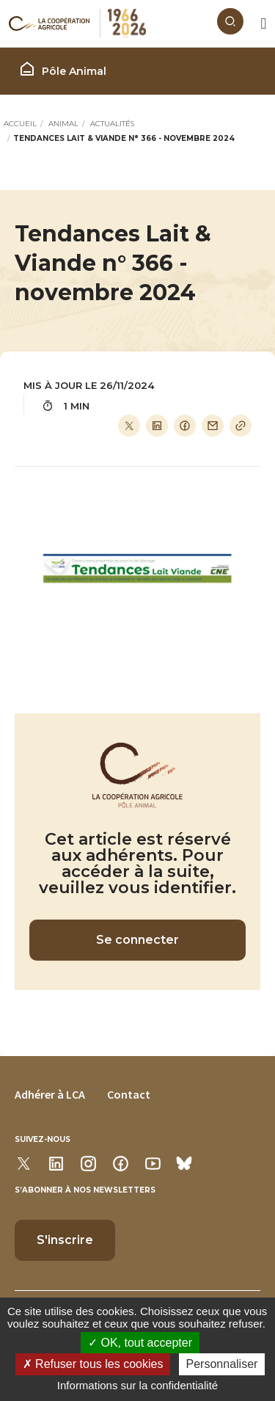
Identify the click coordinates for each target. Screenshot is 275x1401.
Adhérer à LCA (50, 1094)
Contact (128, 1094)
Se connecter (137, 940)
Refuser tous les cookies (93, 1364)
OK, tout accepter (140, 1342)
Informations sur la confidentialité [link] (137, 1385)
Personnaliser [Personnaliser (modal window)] (222, 1364)
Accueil (20, 123)
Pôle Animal (62, 69)
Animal (63, 123)
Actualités (112, 123)
